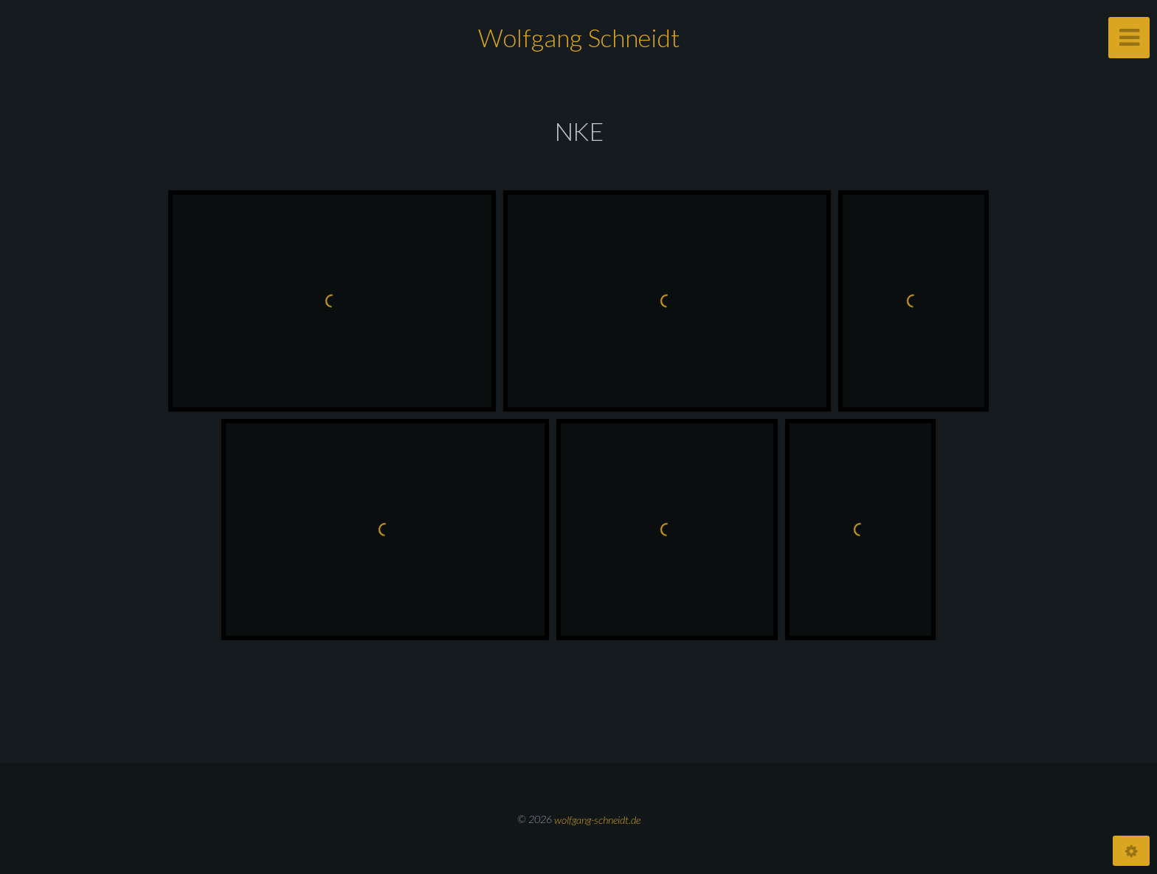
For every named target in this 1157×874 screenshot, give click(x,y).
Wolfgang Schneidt (579, 37)
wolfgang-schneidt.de (597, 819)
